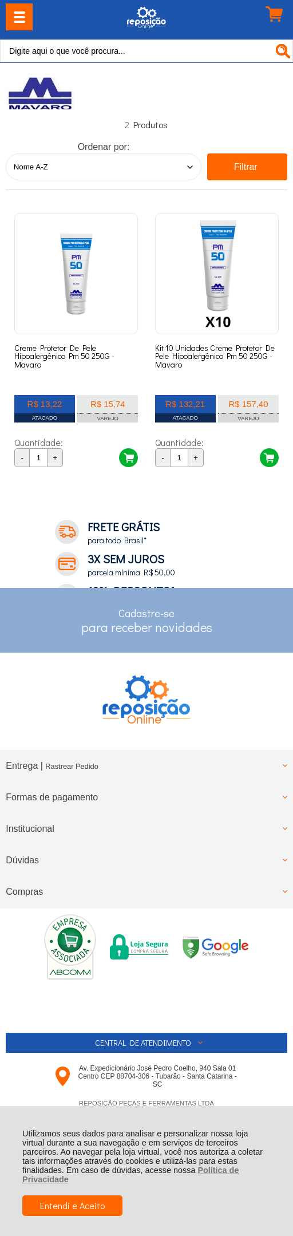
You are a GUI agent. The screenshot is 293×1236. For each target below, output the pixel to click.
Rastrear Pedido (71, 766)
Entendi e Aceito (72, 1205)
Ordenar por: (104, 147)
